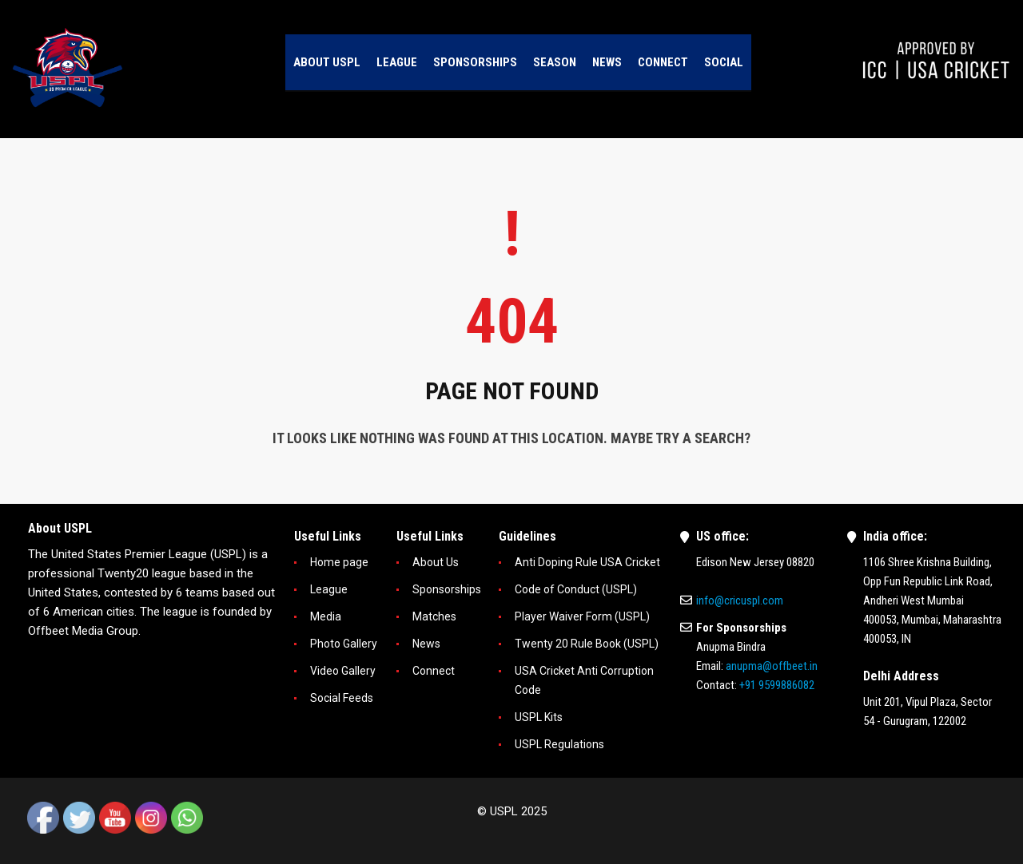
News (426, 643)
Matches (434, 616)
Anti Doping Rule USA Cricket (587, 562)
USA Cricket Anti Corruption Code (584, 680)
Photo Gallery (343, 643)
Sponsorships (446, 589)
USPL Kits (539, 717)
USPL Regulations (559, 744)
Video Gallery (343, 670)
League (329, 589)
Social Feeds (341, 698)
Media (325, 616)
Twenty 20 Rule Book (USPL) (587, 643)
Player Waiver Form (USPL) (582, 616)
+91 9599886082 (776, 685)
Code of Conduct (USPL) (576, 589)
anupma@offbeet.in (772, 666)
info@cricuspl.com (739, 600)
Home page (339, 562)
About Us (435, 562)
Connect (433, 670)
